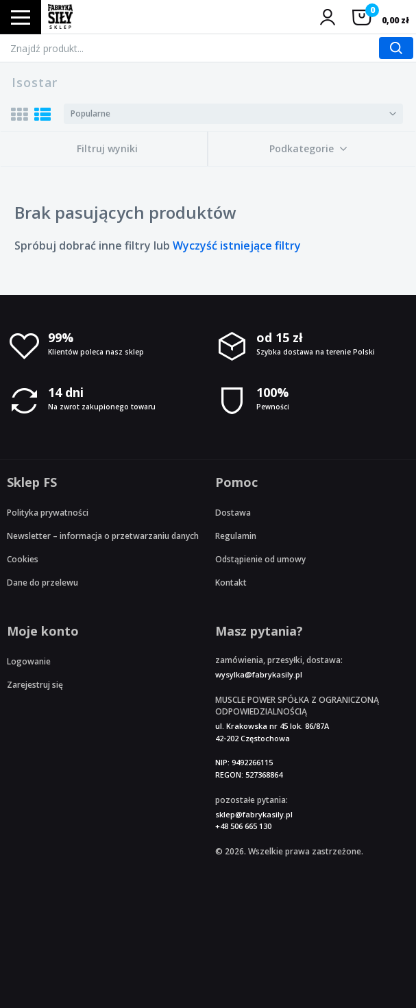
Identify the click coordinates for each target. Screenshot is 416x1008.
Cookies (22, 559)
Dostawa (233, 512)
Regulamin (235, 536)
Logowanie (29, 661)
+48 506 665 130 (243, 826)
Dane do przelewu (42, 582)
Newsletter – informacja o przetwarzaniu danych (103, 536)
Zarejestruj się (35, 685)
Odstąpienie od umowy (260, 559)
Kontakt (231, 582)
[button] (309, 149)
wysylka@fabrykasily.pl (258, 674)
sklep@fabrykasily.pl (254, 814)
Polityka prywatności (47, 512)
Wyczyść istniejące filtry (237, 245)
